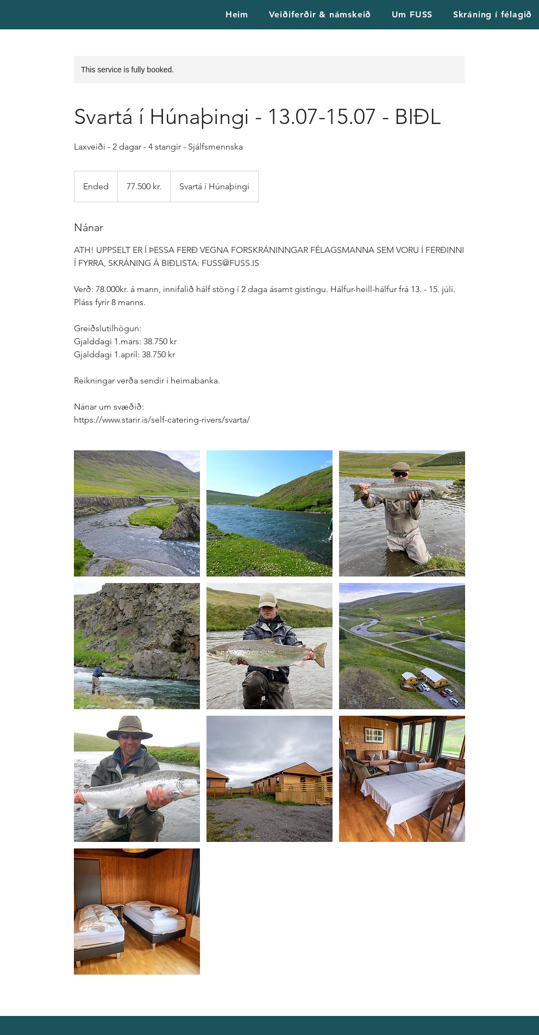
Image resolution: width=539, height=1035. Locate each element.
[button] (412, 14)
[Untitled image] (137, 513)
